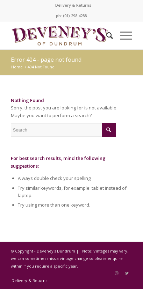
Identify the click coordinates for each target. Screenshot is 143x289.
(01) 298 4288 (75, 15)
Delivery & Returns (73, 5)
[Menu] (122, 35)
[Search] (106, 35)
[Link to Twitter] (127, 273)
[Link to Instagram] (116, 273)
